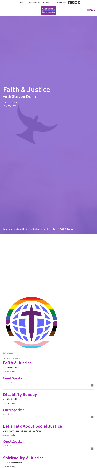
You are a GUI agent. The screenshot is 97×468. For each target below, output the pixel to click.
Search (22, 2)
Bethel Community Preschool (54, 2)
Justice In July (49, 229)
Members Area (34, 2)
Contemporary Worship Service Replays (21, 229)
